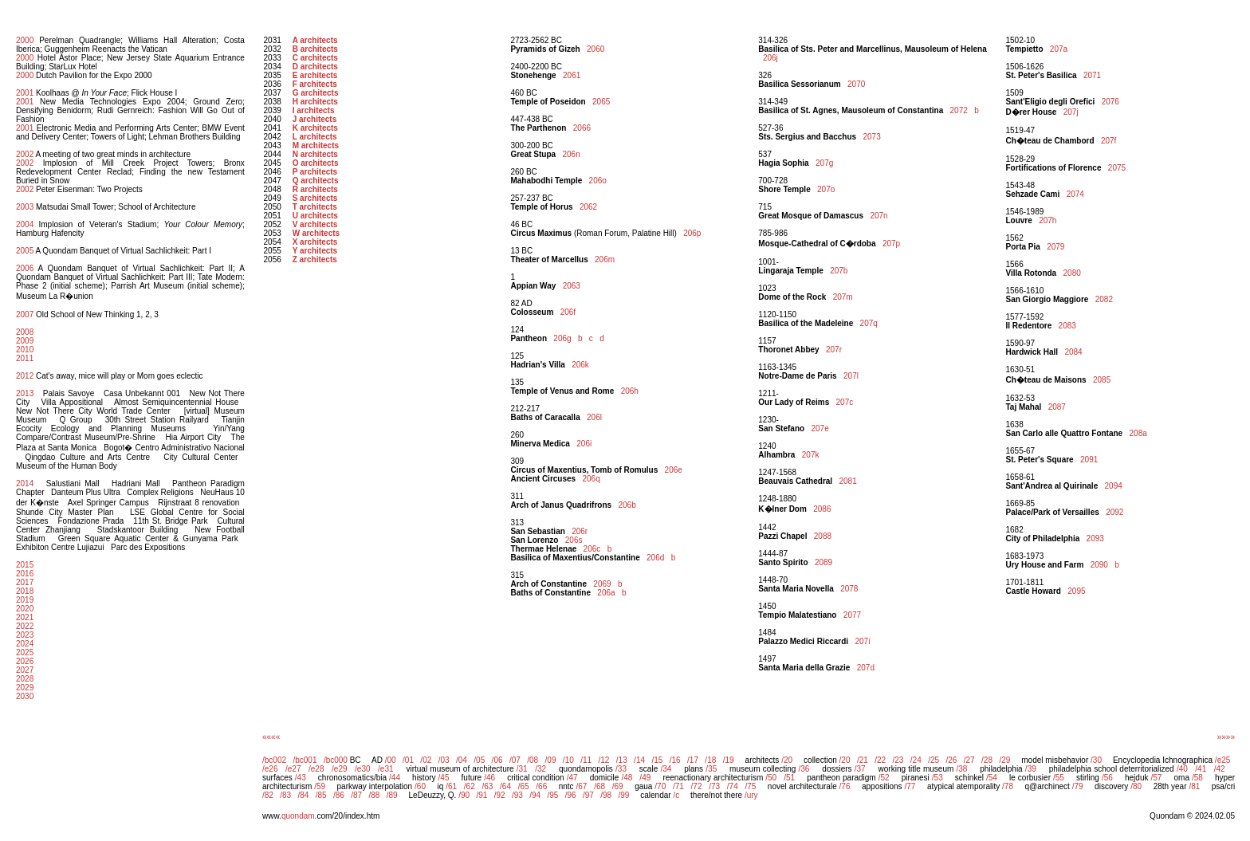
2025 (24, 652)
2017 (24, 582)
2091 (1089, 459)
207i (862, 641)
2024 (24, 643)
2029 (24, 687)
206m (605, 259)
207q (869, 323)
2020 (24, 608)
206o (598, 180)
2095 (1076, 591)
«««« (271, 737)
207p (891, 243)
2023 (24, 635)
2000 (24, 40)
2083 (1067, 325)
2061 (571, 75)
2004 (24, 224)
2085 (1101, 379)
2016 (24, 573)
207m (843, 297)
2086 (822, 509)
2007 (24, 314)
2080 (1072, 273)
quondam (298, 816)
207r (834, 349)
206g (562, 338)
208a (1138, 433)
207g (824, 163)
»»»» (1226, 737)
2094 (1113, 485)
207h (1047, 220)
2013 (24, 393)
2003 (24, 206)
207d (866, 667)
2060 (595, 49)
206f (568, 312)
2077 (852, 615)
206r (580, 531)
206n (571, 154)
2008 (24, 332)
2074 (1075, 194)
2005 (24, 250)
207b (838, 270)
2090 (1099, 564)
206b (626, 505)
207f (1108, 140)
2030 (24, 696)
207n (878, 215)
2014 (24, 483)
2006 (24, 268)
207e (819, 428)
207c (845, 402)
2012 (24, 375)
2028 (24, 678)
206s (574, 540)
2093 (1095, 538)
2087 (1057, 407)
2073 (871, 136)
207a (1058, 49)
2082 (1104, 299)
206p (692, 233)
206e (673, 470)
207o (826, 189)
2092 (1114, 512)
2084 (1073, 352)
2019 (24, 599)
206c (592, 548)
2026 (24, 661)
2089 (823, 562)
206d (655, 557)
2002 (24, 154)
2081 (847, 481)
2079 (1055, 246)
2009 (24, 340)
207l (851, 375)
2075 (1117, 167)
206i (584, 443)
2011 (24, 358)
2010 (24, 349)
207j (1071, 112)
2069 (602, 584)
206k (580, 364)
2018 (24, 591)
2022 (24, 626)
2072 (959, 110)
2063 (571, 285)
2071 (1092, 75)
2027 (24, 670)
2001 (24, 92)
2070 (856, 84)
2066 (582, 128)
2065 (601, 101)
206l (594, 417)
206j (770, 57)
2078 (849, 588)
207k (811, 454)
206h (630, 391)
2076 (1110, 101)
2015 (24, 564)
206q (590, 478)
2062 (588, 206)
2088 (822, 536)
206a (606, 592)
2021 (24, 617)
